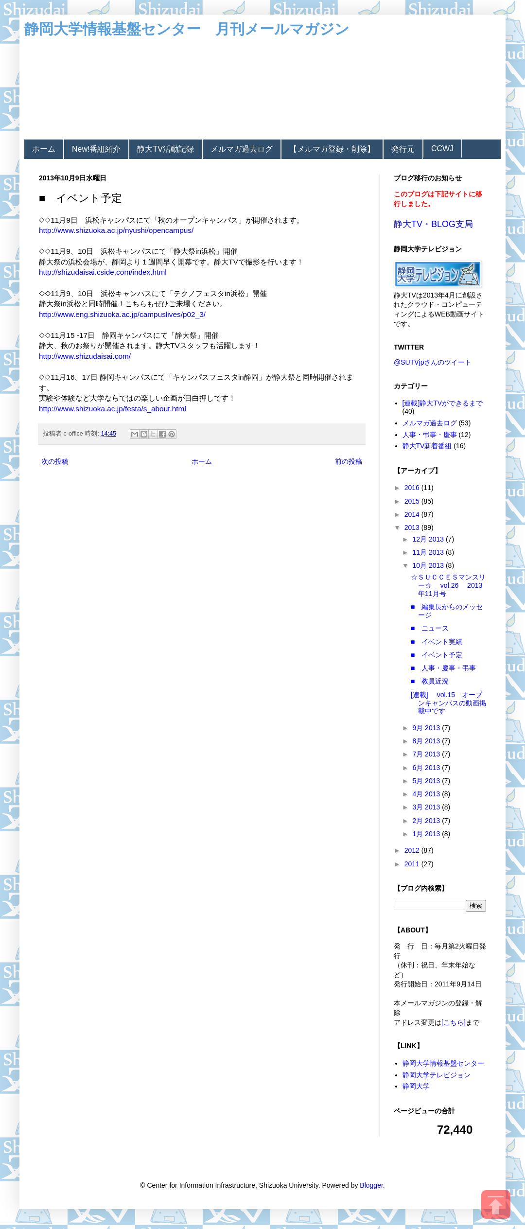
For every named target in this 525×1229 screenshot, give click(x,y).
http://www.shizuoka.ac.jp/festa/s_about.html (112, 408)
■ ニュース (430, 628)
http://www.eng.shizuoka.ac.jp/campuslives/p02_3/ (122, 314)
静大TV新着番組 (427, 446)
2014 (412, 514)
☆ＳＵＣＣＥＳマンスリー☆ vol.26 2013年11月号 (448, 585)
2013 (412, 527)
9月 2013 (427, 728)
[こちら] (453, 1022)
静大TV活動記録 (165, 149)
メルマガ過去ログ (241, 149)
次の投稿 (55, 461)
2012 (412, 850)
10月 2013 (429, 565)
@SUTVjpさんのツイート (433, 362)
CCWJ (442, 148)
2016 (412, 488)
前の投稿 (348, 461)
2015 (412, 501)
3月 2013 (427, 807)
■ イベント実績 (436, 642)
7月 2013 (427, 754)
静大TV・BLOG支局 (433, 224)
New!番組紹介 (96, 149)
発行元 (403, 149)
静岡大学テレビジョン (436, 1075)
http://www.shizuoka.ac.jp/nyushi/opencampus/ (116, 230)
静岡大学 (416, 1086)
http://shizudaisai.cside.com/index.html (103, 272)
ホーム (43, 149)
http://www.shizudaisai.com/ (85, 356)
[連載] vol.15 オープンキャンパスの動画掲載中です (448, 703)
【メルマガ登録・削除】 (332, 149)
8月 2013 (427, 741)
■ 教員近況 (430, 681)
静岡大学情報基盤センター (443, 1063)
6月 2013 (427, 768)
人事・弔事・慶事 (429, 435)
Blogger (371, 1185)
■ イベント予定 (436, 655)
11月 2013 (429, 552)
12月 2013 (429, 539)
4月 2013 (427, 794)
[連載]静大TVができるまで (442, 403)
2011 (412, 864)
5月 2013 (427, 781)
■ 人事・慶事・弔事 (443, 668)
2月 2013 (427, 821)
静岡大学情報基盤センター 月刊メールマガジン (187, 29)
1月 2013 (427, 834)
